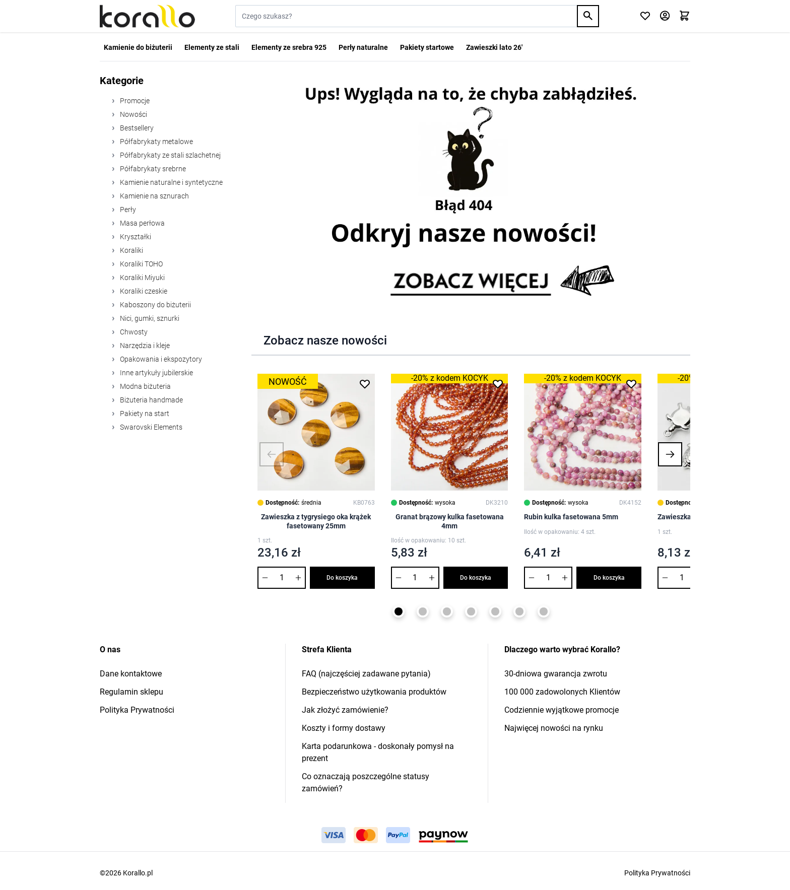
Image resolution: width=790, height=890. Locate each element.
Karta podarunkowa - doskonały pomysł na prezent (378, 752)
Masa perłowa (141, 223)
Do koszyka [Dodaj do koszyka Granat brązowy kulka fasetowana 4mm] (475, 577)
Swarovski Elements (150, 427)
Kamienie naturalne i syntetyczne (170, 182)
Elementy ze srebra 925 (288, 47)
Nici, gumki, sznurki (148, 318)
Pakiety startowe (427, 47)
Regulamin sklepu (131, 692)
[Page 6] (519, 611)
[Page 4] (471, 611)
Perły (127, 210)
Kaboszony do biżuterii (154, 305)
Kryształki (134, 237)
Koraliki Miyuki (141, 277)
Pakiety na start (143, 413)
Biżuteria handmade (150, 400)
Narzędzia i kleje (144, 345)
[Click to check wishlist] (645, 16)
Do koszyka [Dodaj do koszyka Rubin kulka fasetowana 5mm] (609, 577)
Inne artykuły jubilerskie (155, 373)
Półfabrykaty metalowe (155, 142)
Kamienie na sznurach (153, 196)
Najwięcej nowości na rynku (553, 728)
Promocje (134, 101)
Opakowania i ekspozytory (160, 359)
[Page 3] (447, 611)
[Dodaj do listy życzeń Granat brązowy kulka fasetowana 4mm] (498, 384)
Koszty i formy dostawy (343, 728)
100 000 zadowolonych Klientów (562, 692)
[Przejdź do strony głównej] (147, 16)
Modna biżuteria (144, 386)
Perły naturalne (363, 47)
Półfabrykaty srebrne (152, 169)
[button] (271, 454)
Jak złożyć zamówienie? (345, 710)
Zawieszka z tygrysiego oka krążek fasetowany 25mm (316, 521)
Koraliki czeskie (142, 291)
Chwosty (133, 332)
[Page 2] (423, 611)
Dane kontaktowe (131, 673)
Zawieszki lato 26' (494, 47)
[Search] (588, 16)
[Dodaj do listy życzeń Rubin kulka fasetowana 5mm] (631, 384)
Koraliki (130, 250)
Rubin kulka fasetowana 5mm (571, 517)
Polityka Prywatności (137, 710)
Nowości (132, 114)
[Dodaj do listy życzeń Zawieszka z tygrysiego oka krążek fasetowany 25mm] (365, 384)
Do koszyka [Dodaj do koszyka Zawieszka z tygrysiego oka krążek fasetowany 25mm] (342, 577)
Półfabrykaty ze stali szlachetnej (169, 155)
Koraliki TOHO (140, 264)
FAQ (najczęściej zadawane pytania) (366, 673)
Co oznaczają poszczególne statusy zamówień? (365, 782)
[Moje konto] (665, 16)
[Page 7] (544, 611)
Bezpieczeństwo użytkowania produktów (374, 692)
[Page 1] (398, 611)
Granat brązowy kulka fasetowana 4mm (450, 521)
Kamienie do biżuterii (138, 47)
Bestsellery (136, 128)
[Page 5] (495, 611)
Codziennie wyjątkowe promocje (561, 710)
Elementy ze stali (211, 47)
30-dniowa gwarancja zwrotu (555, 673)
